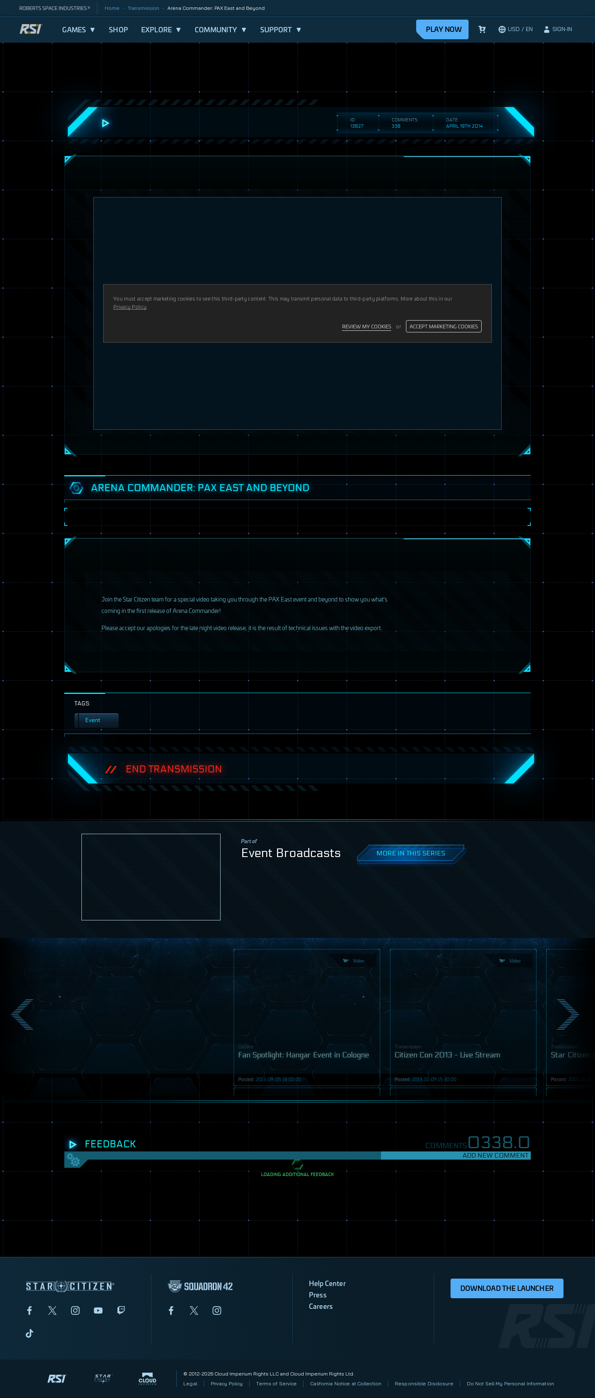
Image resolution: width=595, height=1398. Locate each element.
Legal (190, 1383)
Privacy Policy (227, 1383)
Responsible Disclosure (424, 1383)
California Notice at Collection (345, 1383)
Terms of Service (276, 1383)
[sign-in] (557, 29)
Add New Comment (495, 1155)
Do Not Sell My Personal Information (510, 1383)
